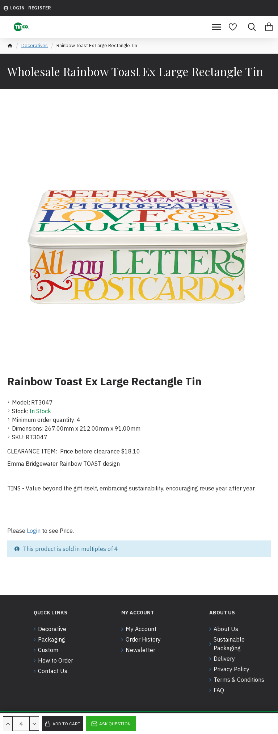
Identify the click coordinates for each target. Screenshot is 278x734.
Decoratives (34, 45)
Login (34, 530)
